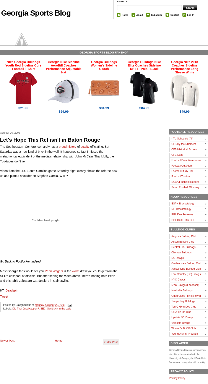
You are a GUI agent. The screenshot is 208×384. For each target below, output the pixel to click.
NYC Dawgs (178, 279)
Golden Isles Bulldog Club (186, 263)
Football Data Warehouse (186, 160)
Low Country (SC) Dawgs (186, 274)
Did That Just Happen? (25, 308)
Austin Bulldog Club (182, 241)
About (139, 15)
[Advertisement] (50, 328)
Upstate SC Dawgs (182, 317)
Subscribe (156, 15)
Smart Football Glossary (185, 187)
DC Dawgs (177, 257)
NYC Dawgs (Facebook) (185, 285)
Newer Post (7, 340)
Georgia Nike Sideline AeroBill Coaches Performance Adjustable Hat (63, 67)
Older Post (111, 342)
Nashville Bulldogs (182, 290)
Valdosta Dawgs (180, 322)
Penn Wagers (54, 271)
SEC (43, 308)
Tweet (4, 296)
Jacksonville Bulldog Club (186, 268)
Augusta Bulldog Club (183, 236)
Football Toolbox (180, 176)
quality (85, 146)
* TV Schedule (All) (182, 138)
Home (125, 15)
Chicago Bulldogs (181, 252)
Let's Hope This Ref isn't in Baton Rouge (50, 140)
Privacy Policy (177, 378)
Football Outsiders (181, 165)
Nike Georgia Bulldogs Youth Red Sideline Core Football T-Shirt (23, 65)
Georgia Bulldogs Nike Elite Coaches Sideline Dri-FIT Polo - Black (144, 65)
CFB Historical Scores (184, 149)
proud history (67, 146)
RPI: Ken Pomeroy (182, 214)
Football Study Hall (182, 171)
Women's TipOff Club (183, 328)
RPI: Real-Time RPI (182, 219)
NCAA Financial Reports (185, 181)
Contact (174, 15)
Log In (190, 15)
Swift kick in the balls (59, 308)
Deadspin (11, 290)
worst (75, 271)
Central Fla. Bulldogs (183, 247)
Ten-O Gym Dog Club (183, 306)
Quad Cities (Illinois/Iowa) (186, 295)
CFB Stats (177, 154)
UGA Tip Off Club (181, 312)
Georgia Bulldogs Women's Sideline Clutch (104, 65)
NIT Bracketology (181, 209)
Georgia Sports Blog (36, 13)
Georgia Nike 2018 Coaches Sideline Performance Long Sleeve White (184, 67)
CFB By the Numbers (183, 144)
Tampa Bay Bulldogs (183, 301)
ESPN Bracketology (182, 203)
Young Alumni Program (184, 333)
